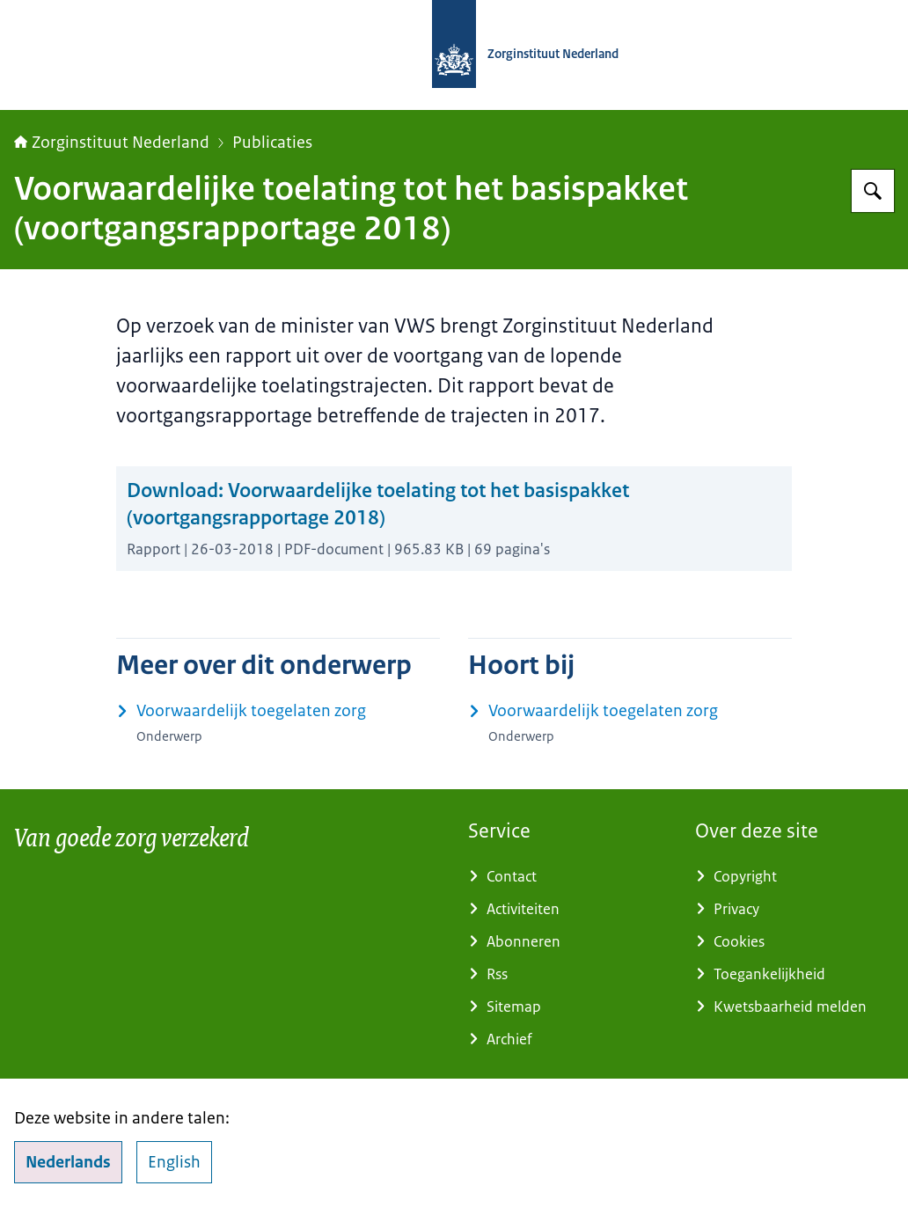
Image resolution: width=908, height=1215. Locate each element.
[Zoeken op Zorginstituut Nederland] (873, 191)
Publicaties (272, 142)
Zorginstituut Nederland (111, 142)
